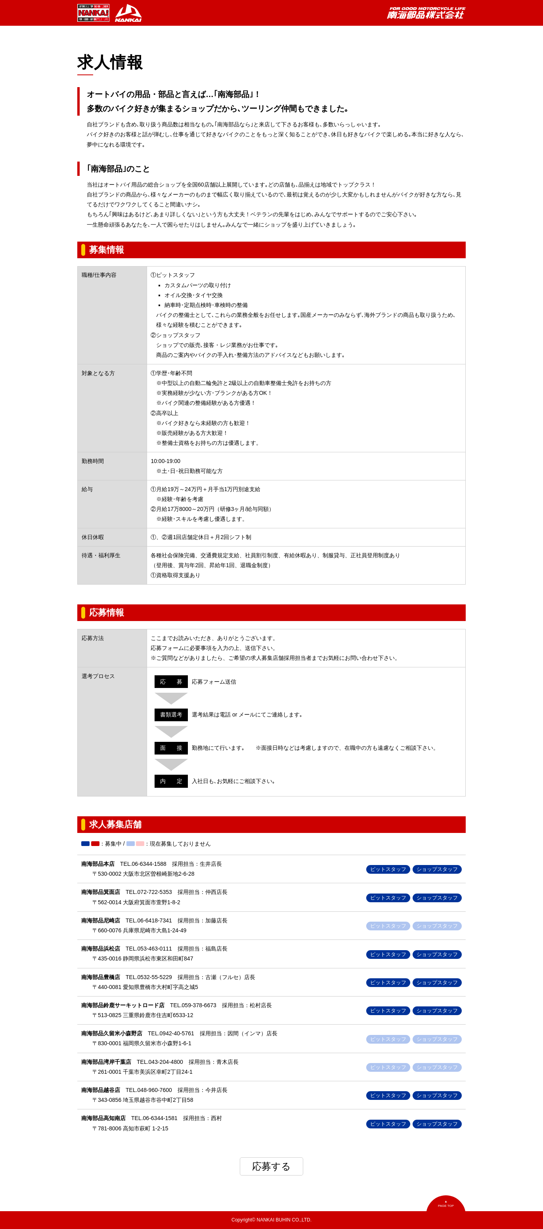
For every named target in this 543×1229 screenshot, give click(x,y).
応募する (271, 1166)
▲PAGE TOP (446, 1204)
